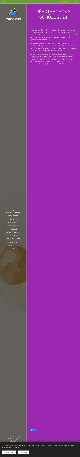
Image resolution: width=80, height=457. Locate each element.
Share (33, 430)
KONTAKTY (13, 441)
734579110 (75, 1)
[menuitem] (13, 213)
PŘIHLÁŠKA (46, 59)
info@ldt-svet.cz (64, 1)
